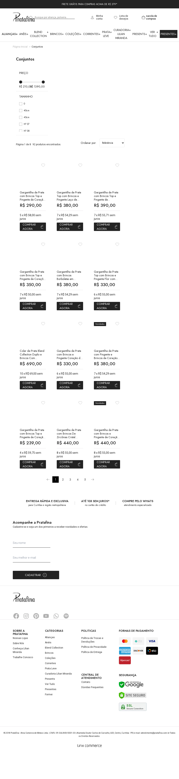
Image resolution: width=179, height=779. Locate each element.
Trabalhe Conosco (23, 683)
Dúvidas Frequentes (92, 712)
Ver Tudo (153, 34)
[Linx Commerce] (89, 771)
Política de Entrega (91, 677)
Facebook (16, 641)
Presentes (169, 34)
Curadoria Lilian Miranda (122, 34)
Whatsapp (56, 641)
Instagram (26, 641)
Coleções (73, 34)
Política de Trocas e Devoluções (92, 665)
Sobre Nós (18, 669)
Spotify (66, 641)
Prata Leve (107, 34)
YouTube (46, 641)
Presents (139, 34)
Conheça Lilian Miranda (21, 676)
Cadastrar (36, 600)
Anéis (23, 34)
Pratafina (24, 17)
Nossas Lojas (20, 663)
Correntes (91, 34)
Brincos (57, 34)
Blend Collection (39, 34)
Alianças (10, 34)
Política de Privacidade (93, 672)
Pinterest (36, 641)
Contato (85, 707)
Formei (49, 720)
